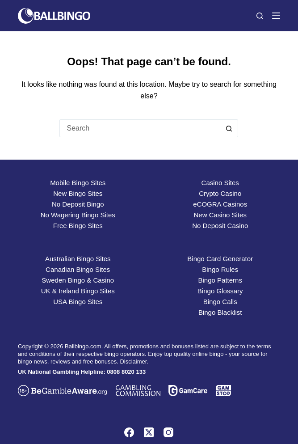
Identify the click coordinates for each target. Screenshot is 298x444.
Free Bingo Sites (78, 225)
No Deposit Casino (220, 225)
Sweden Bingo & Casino (78, 280)
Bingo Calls (220, 301)
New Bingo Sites (77, 193)
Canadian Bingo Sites (78, 269)
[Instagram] (168, 432)
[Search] (259, 16)
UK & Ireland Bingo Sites (78, 291)
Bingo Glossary (220, 291)
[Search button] (229, 128)
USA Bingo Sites (77, 301)
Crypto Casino (220, 193)
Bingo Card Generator (220, 258)
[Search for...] (139, 128)
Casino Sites (220, 182)
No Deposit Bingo (78, 204)
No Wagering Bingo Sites (78, 215)
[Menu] (276, 16)
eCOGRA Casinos (220, 204)
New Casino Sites (220, 215)
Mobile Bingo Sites (77, 182)
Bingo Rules (220, 269)
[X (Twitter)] (149, 432)
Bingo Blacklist (220, 312)
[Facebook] (129, 432)
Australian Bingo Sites (78, 258)
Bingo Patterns (220, 280)
